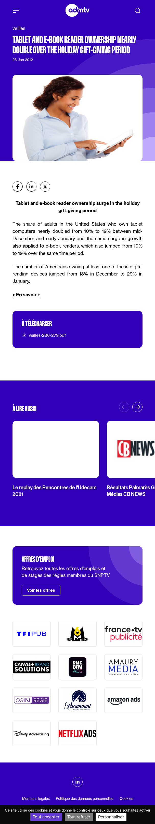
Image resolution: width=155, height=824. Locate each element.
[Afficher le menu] (16, 11)
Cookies (126, 798)
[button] (137, 407)
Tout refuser (78, 816)
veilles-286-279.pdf (44, 335)
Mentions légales (36, 798)
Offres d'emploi (38, 559)
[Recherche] (137, 10)
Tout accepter (46, 816)
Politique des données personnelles (84, 798)
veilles (18, 28)
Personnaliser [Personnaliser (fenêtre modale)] (111, 816)
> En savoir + (26, 295)
